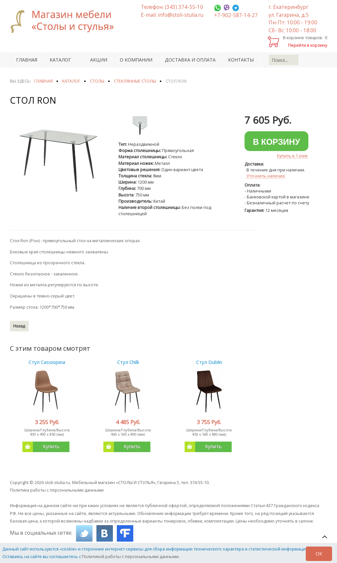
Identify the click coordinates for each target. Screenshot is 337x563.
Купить (41, 447)
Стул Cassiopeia (47, 362)
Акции (98, 60)
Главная (26, 60)
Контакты (241, 60)
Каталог (60, 60)
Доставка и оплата (190, 60)
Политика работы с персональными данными (57, 490)
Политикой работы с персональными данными (130, 556)
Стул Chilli (128, 362)
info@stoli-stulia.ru (180, 15)
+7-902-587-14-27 (236, 15)
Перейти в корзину (307, 45)
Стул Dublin (209, 362)
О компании (136, 60)
